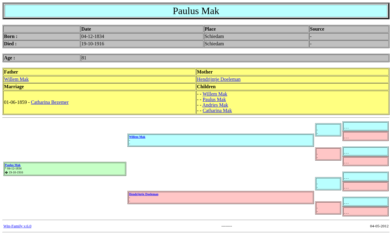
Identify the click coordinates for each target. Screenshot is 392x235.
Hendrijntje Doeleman (219, 79)
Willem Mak (16, 79)
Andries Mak (215, 105)
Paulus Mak (214, 99)
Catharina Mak (217, 110)
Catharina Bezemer (50, 102)
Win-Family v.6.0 (17, 226)
